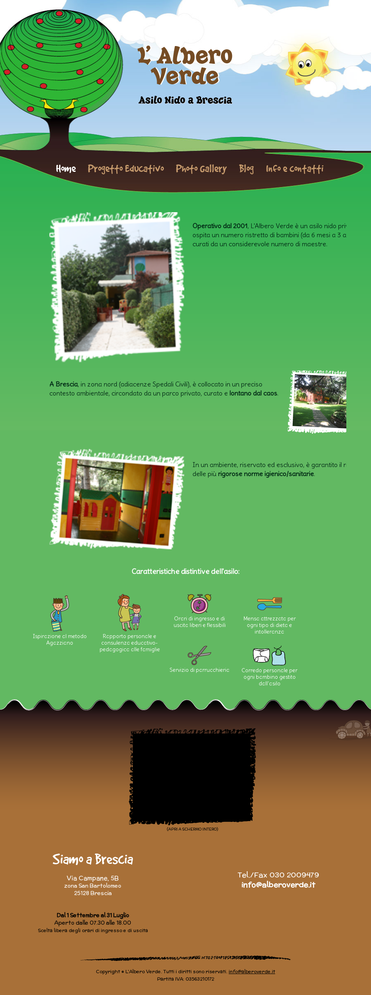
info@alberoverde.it (278, 884)
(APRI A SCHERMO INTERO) (192, 829)
